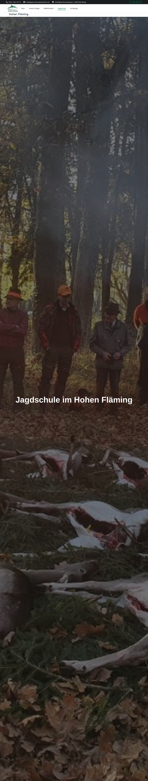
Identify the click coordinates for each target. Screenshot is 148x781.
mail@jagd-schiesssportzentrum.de (36, 2)
